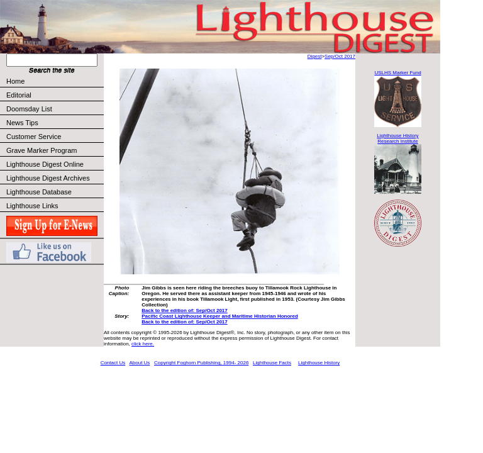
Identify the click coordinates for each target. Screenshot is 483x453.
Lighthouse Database (39, 192)
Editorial (54, 95)
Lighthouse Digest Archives (48, 178)
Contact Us (113, 363)
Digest (315, 56)
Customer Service (54, 136)
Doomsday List (29, 109)
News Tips (22, 122)
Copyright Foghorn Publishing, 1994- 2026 (201, 363)
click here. (142, 344)
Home (15, 81)
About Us (139, 363)
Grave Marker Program (41, 150)
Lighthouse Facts (272, 363)
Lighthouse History (319, 363)
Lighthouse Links (32, 206)
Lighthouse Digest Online (45, 164)
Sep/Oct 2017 (340, 56)
